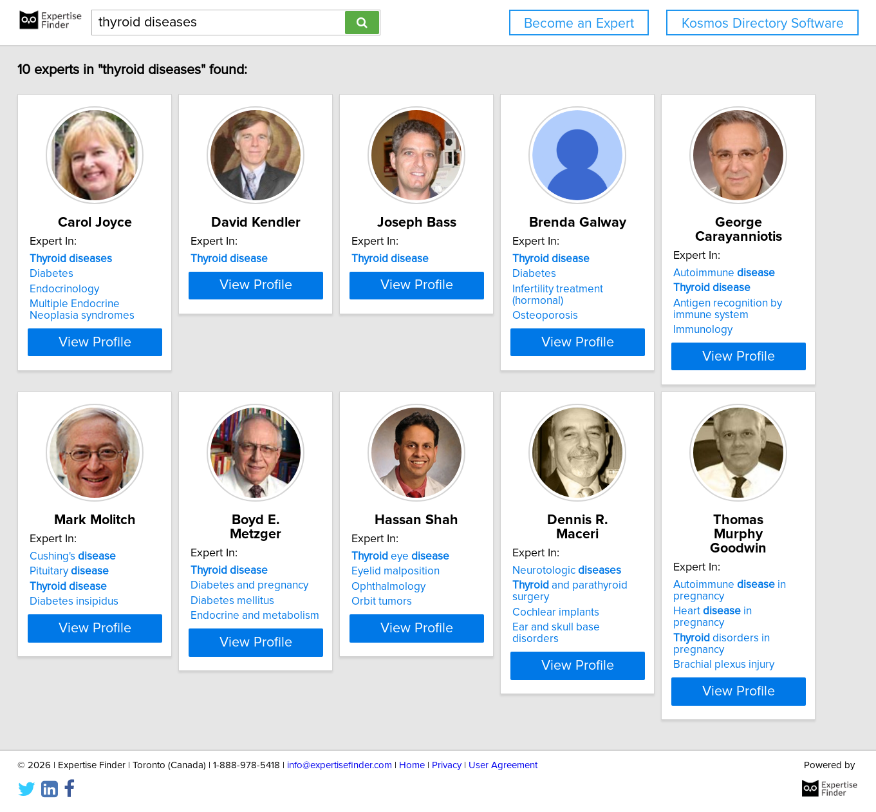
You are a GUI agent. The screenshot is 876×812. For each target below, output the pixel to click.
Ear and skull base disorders (556, 633)
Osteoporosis (545, 315)
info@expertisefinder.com (339, 765)
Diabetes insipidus (74, 601)
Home (412, 765)
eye (400, 556)
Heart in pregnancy (712, 616)
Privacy (446, 765)
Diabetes (51, 273)
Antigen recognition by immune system (727, 309)
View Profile (95, 342)
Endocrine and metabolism (255, 615)
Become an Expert (579, 23)
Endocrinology (64, 289)
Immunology (702, 329)
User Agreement (503, 765)
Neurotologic (566, 570)
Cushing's (73, 556)
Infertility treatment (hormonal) (557, 295)
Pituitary (69, 571)
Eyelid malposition (395, 571)
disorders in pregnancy (721, 644)
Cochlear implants (555, 612)
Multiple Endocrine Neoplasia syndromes (82, 309)
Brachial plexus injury (723, 664)
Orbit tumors (381, 601)
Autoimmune (724, 273)
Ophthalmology (388, 586)
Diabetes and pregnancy (249, 585)
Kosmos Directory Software (763, 23)
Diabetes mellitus (232, 601)
